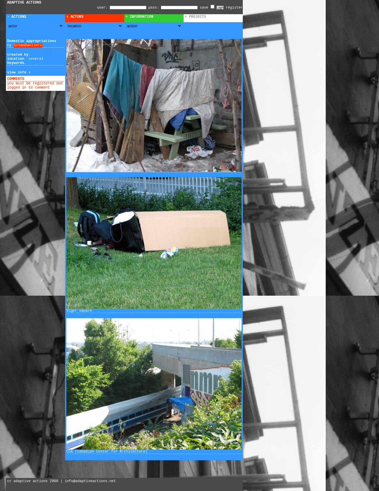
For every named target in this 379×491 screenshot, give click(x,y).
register (234, 8)
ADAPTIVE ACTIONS (24, 3)
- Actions (16, 17)
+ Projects (195, 17)
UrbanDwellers (28, 45)
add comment (38, 79)
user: (103, 8)
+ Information (139, 17)
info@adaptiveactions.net (90, 481)
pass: (153, 8)
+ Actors (74, 17)
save (207, 8)
